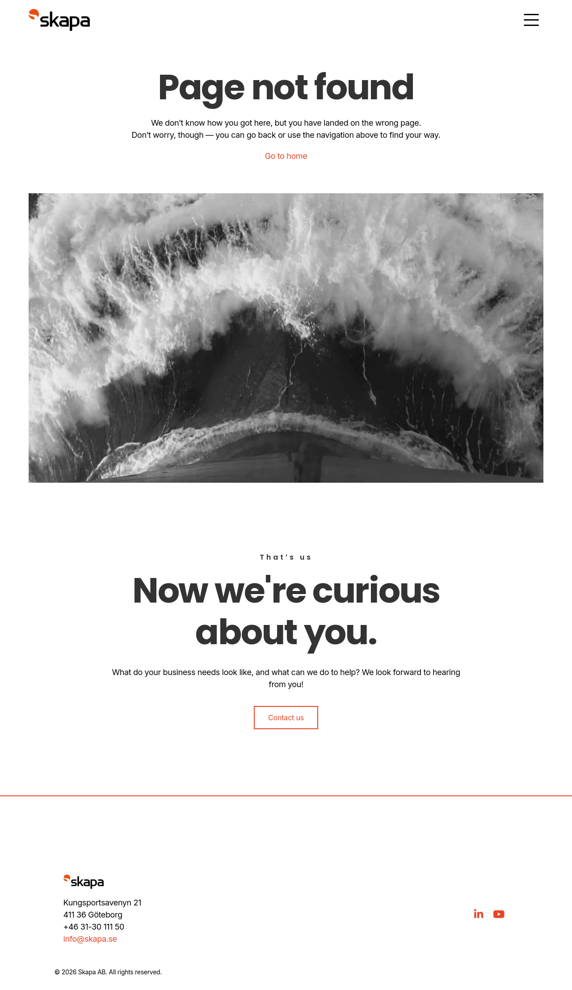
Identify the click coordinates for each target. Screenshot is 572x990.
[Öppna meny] (531, 19)
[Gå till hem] (59, 20)
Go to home (286, 156)
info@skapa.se (90, 938)
